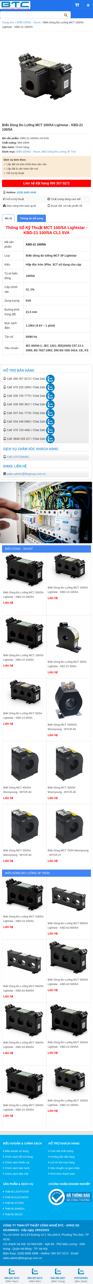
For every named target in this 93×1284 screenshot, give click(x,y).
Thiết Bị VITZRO (13, 1202)
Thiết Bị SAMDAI (13, 1208)
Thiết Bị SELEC (13, 1214)
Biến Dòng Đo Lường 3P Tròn (58, 151)
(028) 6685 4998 (26, 192)
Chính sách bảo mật (15, 1173)
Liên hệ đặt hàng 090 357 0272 (46, 183)
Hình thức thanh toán (62, 1173)
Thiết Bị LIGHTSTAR (16, 1191)
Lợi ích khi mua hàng (62, 1162)
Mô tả (8, 218)
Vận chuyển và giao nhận (64, 1168)
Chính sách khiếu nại (16, 1162)
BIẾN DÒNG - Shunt (28, 22)
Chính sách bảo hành (16, 1168)
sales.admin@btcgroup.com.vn (26, 473)
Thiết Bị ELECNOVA (16, 1197)
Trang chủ (8, 22)
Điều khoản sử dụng (16, 1151)
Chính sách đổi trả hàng (18, 1156)
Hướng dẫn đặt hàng (62, 1156)
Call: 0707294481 (18, 456)
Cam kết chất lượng (61, 1151)
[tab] (8, 218)
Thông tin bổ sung (31, 218)
